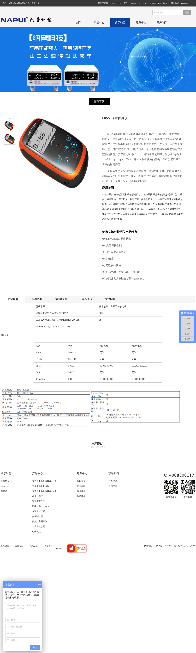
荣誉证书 (5, 491)
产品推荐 (81, 486)
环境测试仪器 (38, 526)
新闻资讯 (112, 486)
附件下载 (99, 101)
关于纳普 (120, 22)
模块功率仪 (37, 496)
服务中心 (141, 22)
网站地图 (148, 546)
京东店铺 (34, 546)
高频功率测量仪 (39, 521)
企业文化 (5, 486)
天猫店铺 (19, 546)
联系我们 (162, 22)
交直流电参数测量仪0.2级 (44, 481)
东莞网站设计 (189, 546)
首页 (78, 22)
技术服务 (81, 491)
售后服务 (81, 496)
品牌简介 (5, 481)
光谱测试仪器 (38, 511)
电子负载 (36, 531)
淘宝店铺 (48, 546)
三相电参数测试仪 (40, 486)
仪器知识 (81, 481)
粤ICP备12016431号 (163, 546)
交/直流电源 (37, 516)
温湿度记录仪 (38, 501)
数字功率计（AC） (41, 506)
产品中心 (99, 22)
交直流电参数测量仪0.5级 (44, 491)
